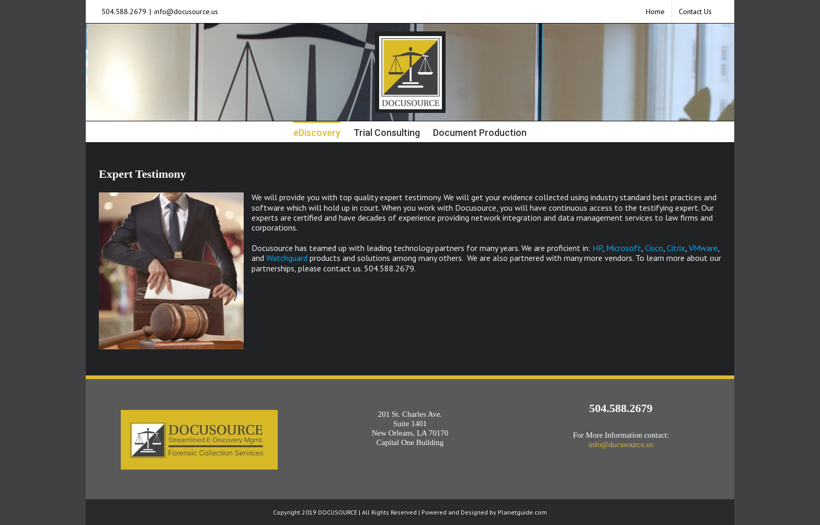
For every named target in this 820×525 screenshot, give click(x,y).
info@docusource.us (186, 11)
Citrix (676, 248)
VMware (703, 248)
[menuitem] (655, 11)
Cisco (654, 248)
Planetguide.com (522, 512)
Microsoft (623, 248)
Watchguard (287, 258)
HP (597, 248)
